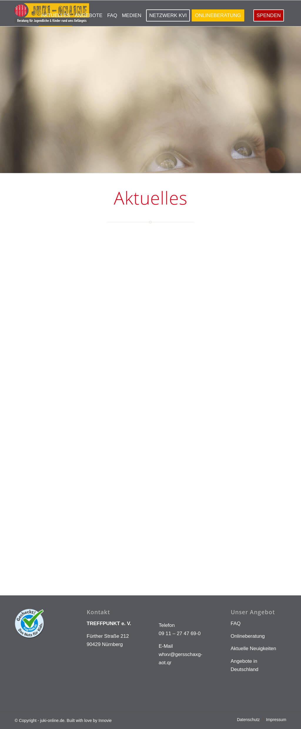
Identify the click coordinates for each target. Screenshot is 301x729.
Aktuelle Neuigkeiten (253, 648)
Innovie (105, 720)
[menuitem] (55, 13)
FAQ (236, 623)
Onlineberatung (248, 636)
